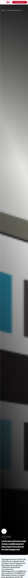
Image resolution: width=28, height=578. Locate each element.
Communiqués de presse (14, 10)
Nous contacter (19, 2)
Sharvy (3, 10)
